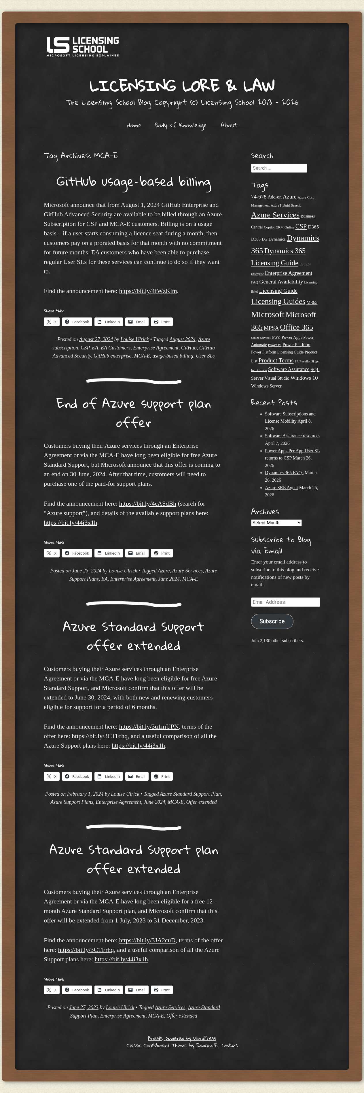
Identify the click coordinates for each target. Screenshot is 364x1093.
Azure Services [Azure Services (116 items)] (275, 214)
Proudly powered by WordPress (182, 1038)
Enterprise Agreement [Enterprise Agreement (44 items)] (288, 273)
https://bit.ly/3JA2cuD (147, 940)
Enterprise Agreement (155, 348)
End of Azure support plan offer (133, 412)
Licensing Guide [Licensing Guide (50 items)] (278, 291)
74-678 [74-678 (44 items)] (258, 197)
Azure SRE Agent (281, 487)
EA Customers (115, 348)
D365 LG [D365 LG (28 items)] (259, 239)
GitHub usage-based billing (134, 181)
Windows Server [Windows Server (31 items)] (266, 385)
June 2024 (168, 579)
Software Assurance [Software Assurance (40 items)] (288, 369)
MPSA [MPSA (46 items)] (271, 328)
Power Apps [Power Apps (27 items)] (292, 337)
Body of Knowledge (181, 125)
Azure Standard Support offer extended (133, 635)
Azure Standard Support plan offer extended (134, 858)
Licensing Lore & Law (182, 85)
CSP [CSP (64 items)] (301, 226)
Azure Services (187, 571)
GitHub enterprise (112, 356)
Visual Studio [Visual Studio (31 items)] (277, 378)
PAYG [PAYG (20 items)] (276, 338)
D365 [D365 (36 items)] (313, 227)
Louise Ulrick (134, 339)
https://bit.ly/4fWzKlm (148, 290)
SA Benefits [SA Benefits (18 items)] (302, 361)
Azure (164, 571)
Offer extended (201, 802)
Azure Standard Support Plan (190, 794)
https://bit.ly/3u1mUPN (149, 726)
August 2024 (183, 339)
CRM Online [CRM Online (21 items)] (285, 227)
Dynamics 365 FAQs (284, 472)
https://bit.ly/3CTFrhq (100, 736)
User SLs (205, 356)
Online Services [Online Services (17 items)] (261, 337)
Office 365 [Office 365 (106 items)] (296, 327)
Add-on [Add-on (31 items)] (275, 196)
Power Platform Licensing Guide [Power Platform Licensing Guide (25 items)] (277, 352)
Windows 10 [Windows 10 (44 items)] (304, 378)
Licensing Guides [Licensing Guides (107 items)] (278, 301)
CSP (85, 348)
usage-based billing (172, 356)
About (229, 125)
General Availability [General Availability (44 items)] (281, 282)
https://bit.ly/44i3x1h (70, 522)
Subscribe (272, 621)
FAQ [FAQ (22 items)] (254, 282)
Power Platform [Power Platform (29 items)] (296, 344)
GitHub (189, 348)
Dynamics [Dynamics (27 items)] (277, 239)
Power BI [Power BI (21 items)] (274, 345)
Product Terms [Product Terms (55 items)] (275, 360)
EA (95, 348)
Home (134, 125)
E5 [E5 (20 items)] (301, 264)
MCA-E (142, 356)
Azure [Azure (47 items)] (290, 197)
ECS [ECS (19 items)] (307, 264)
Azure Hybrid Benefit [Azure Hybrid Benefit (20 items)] (286, 205)
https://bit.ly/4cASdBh (147, 503)
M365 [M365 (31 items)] (311, 302)
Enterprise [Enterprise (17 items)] (257, 273)
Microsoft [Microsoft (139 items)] (268, 314)
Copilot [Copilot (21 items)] (269, 227)
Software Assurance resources (292, 435)
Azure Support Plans (71, 802)
